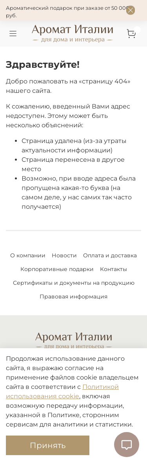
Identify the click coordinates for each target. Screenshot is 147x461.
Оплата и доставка (110, 255)
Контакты (113, 269)
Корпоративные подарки (57, 269)
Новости (64, 255)
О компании (27, 255)
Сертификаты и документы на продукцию (73, 282)
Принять (47, 445)
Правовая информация (73, 296)
